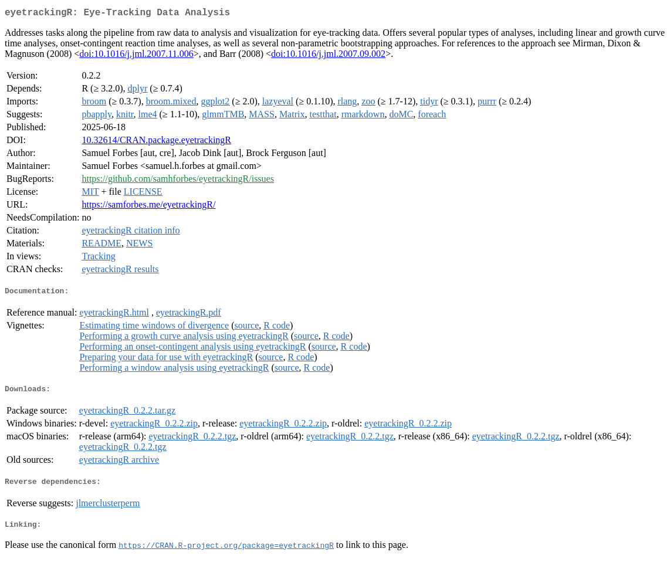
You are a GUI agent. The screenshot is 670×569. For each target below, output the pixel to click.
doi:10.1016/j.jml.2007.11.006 (136, 56)
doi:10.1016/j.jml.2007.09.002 (328, 56)
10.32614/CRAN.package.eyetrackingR (156, 142)
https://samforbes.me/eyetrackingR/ (148, 207)
